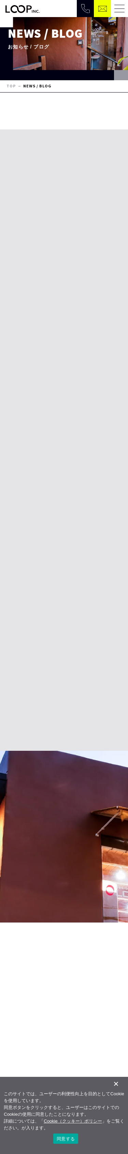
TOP (11, 85)
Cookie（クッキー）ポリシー (73, 1121)
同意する (66, 1138)
